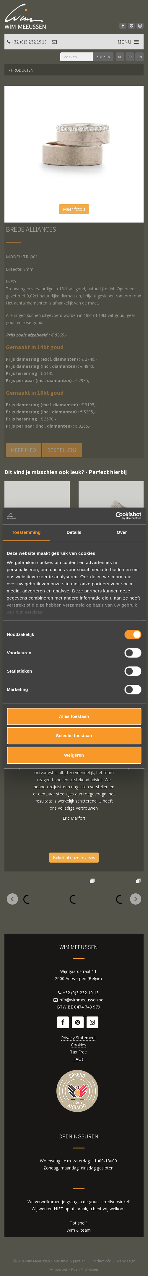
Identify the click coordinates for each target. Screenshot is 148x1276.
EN (139, 56)
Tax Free (78, 1052)
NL (120, 56)
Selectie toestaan (74, 735)
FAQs (78, 1059)
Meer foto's (74, 209)
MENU (129, 41)
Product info (101, 1261)
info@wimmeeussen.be (81, 1000)
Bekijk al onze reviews (74, 857)
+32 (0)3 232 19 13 (29, 42)
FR (130, 56)
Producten (21, 70)
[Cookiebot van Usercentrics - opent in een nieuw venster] (115, 516)
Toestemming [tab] (26, 532)
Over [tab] (122, 532)
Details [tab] (74, 532)
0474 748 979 (87, 1007)
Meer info (23, 450)
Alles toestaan (74, 716)
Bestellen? (62, 450)
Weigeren (74, 755)
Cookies (78, 1045)
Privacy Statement (78, 1037)
